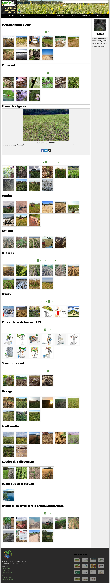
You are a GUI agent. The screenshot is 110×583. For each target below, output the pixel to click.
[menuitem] (4, 15)
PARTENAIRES (85, 15)
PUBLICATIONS (59, 15)
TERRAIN (35, 15)
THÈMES (11, 15)
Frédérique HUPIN (7, 572)
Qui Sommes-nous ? (100, 15)
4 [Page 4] (43, 162)
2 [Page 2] (38, 162)
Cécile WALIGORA (7, 570)
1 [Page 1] (43, 31)
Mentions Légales (6, 577)
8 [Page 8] (53, 162)
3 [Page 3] (48, 31)
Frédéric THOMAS (7, 568)
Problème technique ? (8, 579)
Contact (4, 576)
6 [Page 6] (48, 162)
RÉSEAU (72, 15)
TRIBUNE (47, 15)
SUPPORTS (23, 15)
